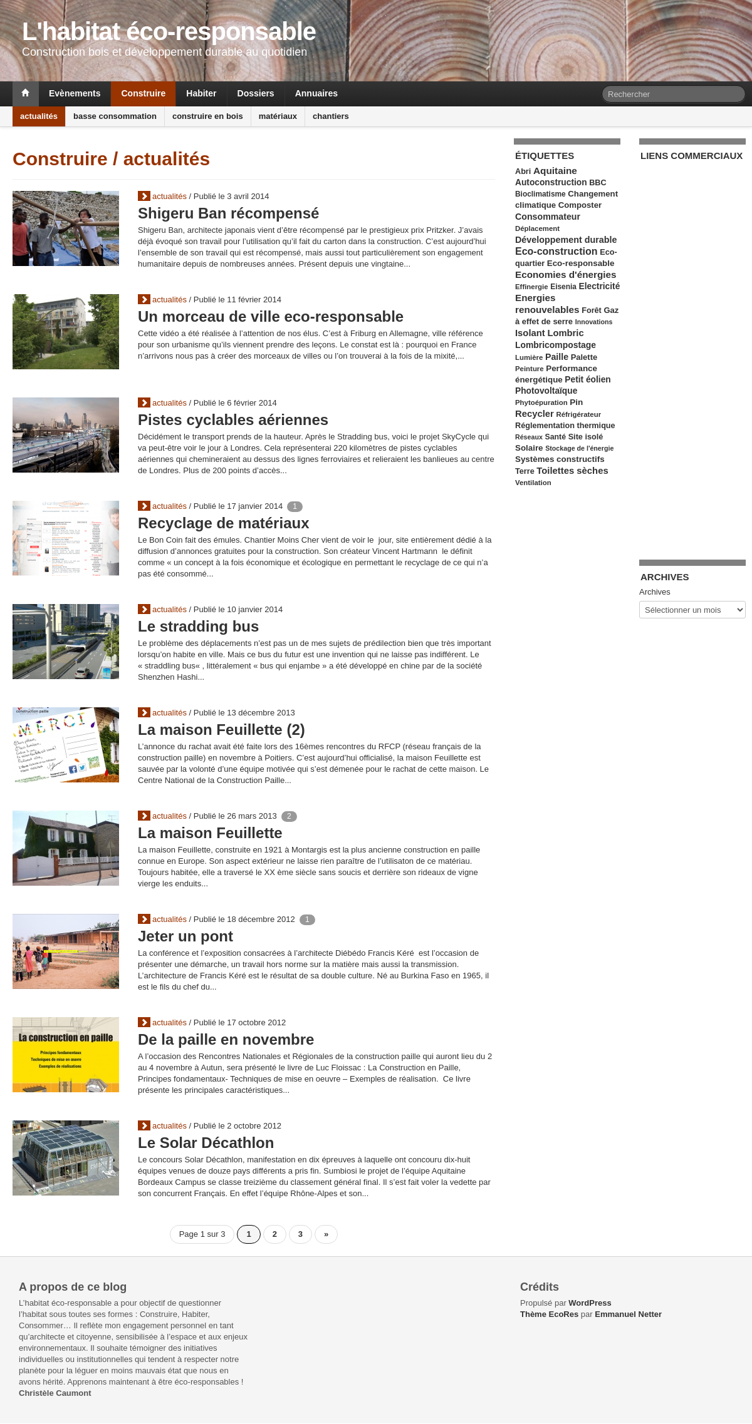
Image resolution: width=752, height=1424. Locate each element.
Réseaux (529, 437)
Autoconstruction (551, 182)
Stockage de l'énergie (579, 448)
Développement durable (566, 240)
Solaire (529, 448)
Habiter (201, 93)
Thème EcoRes (549, 1314)
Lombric (565, 333)
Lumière (529, 357)
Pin (576, 402)
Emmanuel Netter (628, 1314)
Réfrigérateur (578, 414)
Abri (523, 171)
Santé (555, 437)
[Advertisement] (690, 353)
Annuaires (316, 93)
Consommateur (547, 217)
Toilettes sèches (572, 471)
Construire (143, 93)
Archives (655, 592)
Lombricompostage (555, 345)
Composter (580, 205)
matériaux (278, 116)
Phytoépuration (541, 402)
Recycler (534, 414)
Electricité (599, 286)
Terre (525, 471)
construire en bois (207, 116)
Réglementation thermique (565, 425)
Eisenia (563, 286)
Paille (556, 357)
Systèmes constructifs (560, 459)
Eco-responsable (581, 263)
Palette (584, 357)
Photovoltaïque (546, 391)
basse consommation (115, 116)
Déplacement (537, 228)
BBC (597, 182)
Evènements (74, 93)
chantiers (331, 116)
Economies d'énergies (566, 274)
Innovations (594, 321)
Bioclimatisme (540, 194)
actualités (39, 116)
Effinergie (531, 286)
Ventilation (533, 482)
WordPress (589, 1303)
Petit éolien (587, 379)
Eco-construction (556, 251)
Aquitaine (555, 170)
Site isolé (585, 437)
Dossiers (256, 93)
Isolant (530, 333)
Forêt (592, 310)
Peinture (529, 368)
